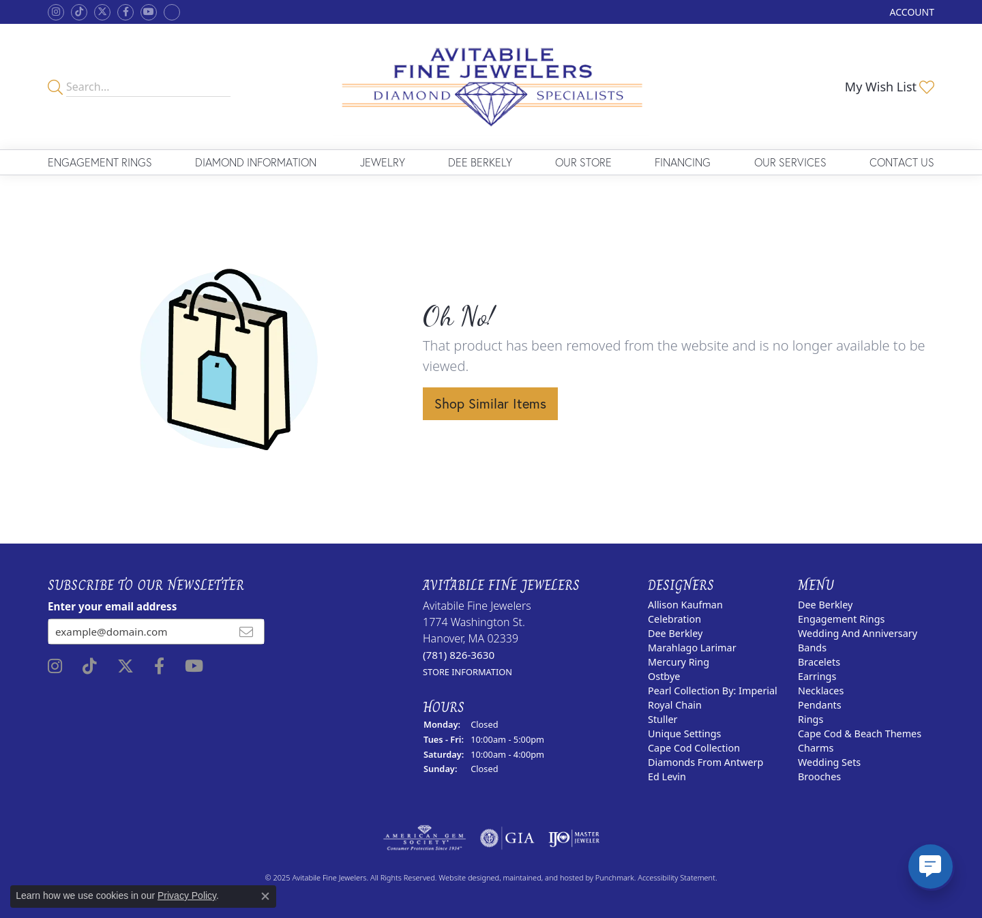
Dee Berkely (480, 162)
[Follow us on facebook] (125, 12)
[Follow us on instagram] (56, 12)
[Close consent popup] (265, 896)
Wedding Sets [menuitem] (829, 762)
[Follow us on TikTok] (79, 12)
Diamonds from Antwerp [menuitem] (705, 762)
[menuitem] (424, 838)
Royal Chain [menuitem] (675, 704)
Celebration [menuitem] (674, 618)
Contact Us (901, 162)
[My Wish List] (889, 86)
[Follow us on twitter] (102, 12)
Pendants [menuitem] (820, 704)
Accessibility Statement (676, 877)
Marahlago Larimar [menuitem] (692, 647)
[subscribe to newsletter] (246, 631)
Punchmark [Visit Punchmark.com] (614, 877)
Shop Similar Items (490, 403)
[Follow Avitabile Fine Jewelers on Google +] (172, 12)
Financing (683, 162)
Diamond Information (255, 162)
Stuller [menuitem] (662, 719)
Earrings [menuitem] (817, 676)
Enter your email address (112, 606)
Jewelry (382, 162)
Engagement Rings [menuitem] (841, 618)
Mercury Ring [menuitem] (678, 661)
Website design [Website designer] (464, 877)
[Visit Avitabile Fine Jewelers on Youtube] (148, 12)
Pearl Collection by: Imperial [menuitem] (712, 690)
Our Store (583, 162)
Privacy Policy (187, 895)
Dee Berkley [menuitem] (675, 633)
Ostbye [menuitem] (664, 676)
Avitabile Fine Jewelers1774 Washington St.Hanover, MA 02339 (477, 638)
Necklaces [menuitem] (821, 690)
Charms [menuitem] (815, 747)
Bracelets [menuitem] (819, 661)
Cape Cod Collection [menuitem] (694, 747)
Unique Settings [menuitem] (684, 733)
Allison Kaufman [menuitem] (685, 604)
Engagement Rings (100, 162)
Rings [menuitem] (810, 719)
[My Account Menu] (912, 12)
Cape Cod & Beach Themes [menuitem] (859, 733)
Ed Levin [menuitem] (667, 776)
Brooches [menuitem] (819, 776)
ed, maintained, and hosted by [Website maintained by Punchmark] (543, 877)
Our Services (790, 162)
